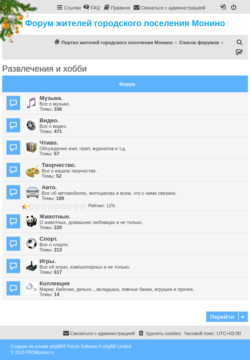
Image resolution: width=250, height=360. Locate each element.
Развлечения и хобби (44, 68)
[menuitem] (91, 8)
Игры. (48, 261)
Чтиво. (49, 142)
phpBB (56, 346)
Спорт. (49, 239)
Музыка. (51, 98)
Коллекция (55, 283)
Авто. (49, 187)
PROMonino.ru (40, 352)
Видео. (49, 120)
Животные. (55, 216)
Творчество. (59, 165)
